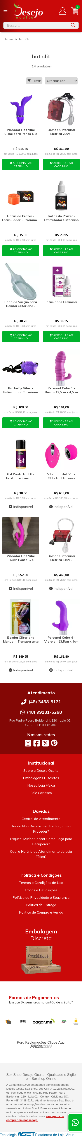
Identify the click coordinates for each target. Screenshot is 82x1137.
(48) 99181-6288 (44, 712)
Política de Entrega (41, 905)
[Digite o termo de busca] (35, 25)
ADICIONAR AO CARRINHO (21, 164)
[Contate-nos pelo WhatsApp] (75, 1122)
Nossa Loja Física (41, 785)
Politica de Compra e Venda (41, 912)
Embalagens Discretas (41, 778)
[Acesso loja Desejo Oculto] (62, 11)
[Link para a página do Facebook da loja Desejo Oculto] (36, 743)
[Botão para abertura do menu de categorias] (5, 10)
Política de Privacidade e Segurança (41, 897)
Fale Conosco (41, 793)
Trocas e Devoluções (41, 890)
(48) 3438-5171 (45, 701)
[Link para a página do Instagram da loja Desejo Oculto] (28, 743)
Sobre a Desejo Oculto (41, 770)
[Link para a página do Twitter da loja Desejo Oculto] (45, 743)
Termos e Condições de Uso (41, 882)
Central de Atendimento (41, 818)
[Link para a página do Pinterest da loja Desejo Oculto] (54, 742)
